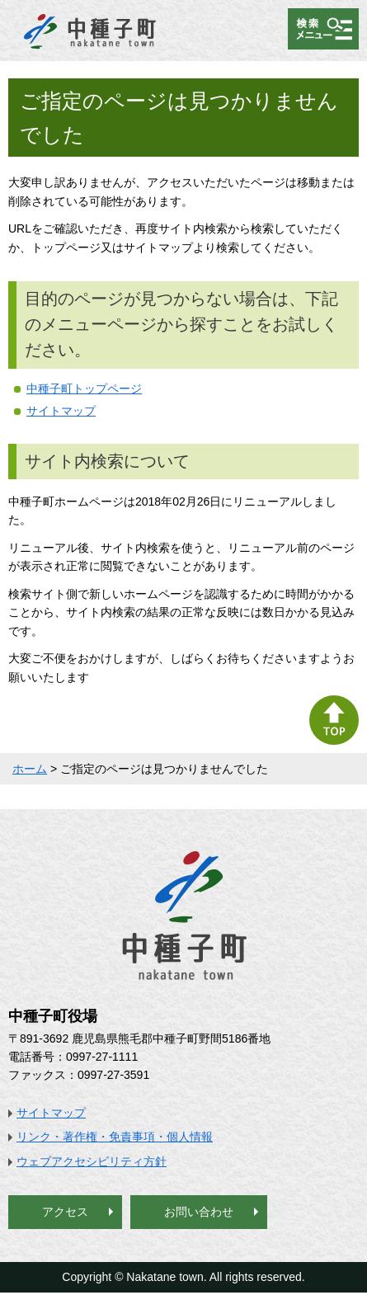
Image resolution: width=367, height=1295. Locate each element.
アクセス (65, 1211)
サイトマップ (61, 410)
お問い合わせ (198, 1211)
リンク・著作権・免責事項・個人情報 (114, 1136)
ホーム (29, 768)
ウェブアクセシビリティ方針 (91, 1161)
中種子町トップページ (84, 388)
